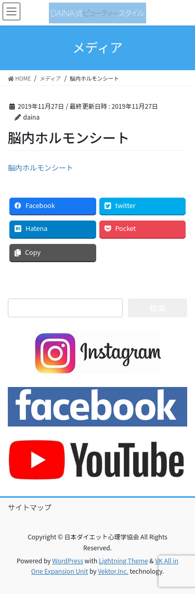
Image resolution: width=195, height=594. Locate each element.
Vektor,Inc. (113, 570)
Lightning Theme (123, 560)
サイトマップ (29, 507)
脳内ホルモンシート (40, 167)
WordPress (67, 560)
